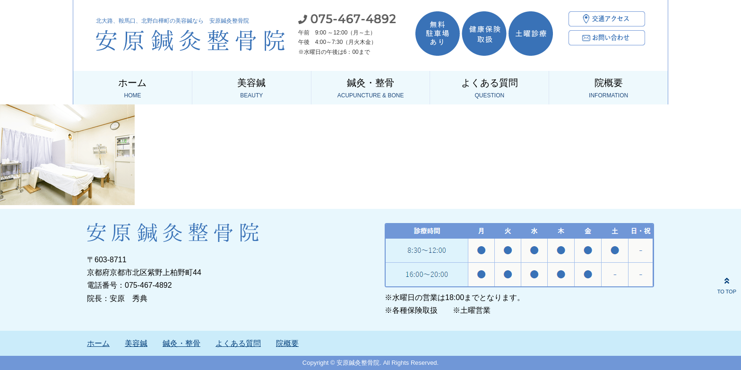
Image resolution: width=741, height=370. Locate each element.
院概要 (608, 88)
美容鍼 (251, 88)
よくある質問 (489, 88)
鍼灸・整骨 (370, 88)
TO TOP (726, 284)
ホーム (132, 88)
